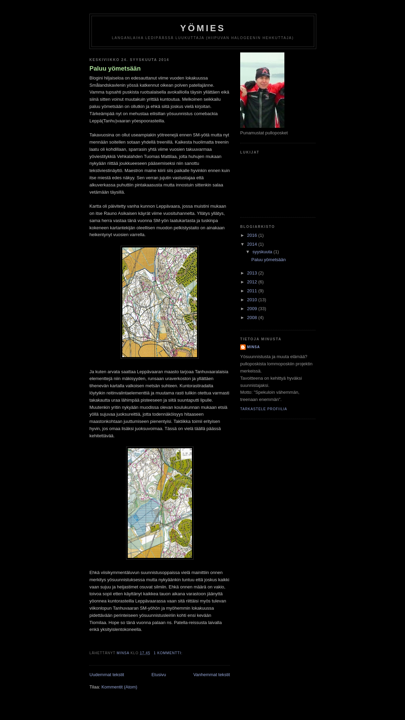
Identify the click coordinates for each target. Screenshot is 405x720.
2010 (252, 299)
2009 (252, 308)
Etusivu (158, 674)
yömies (202, 28)
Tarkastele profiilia (263, 409)
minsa (253, 347)
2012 (252, 281)
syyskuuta (263, 251)
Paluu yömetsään (115, 68)
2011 (252, 290)
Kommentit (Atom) (119, 687)
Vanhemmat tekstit (211, 674)
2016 (252, 235)
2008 (252, 317)
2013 (252, 273)
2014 (252, 244)
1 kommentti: (169, 653)
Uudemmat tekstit (106, 674)
